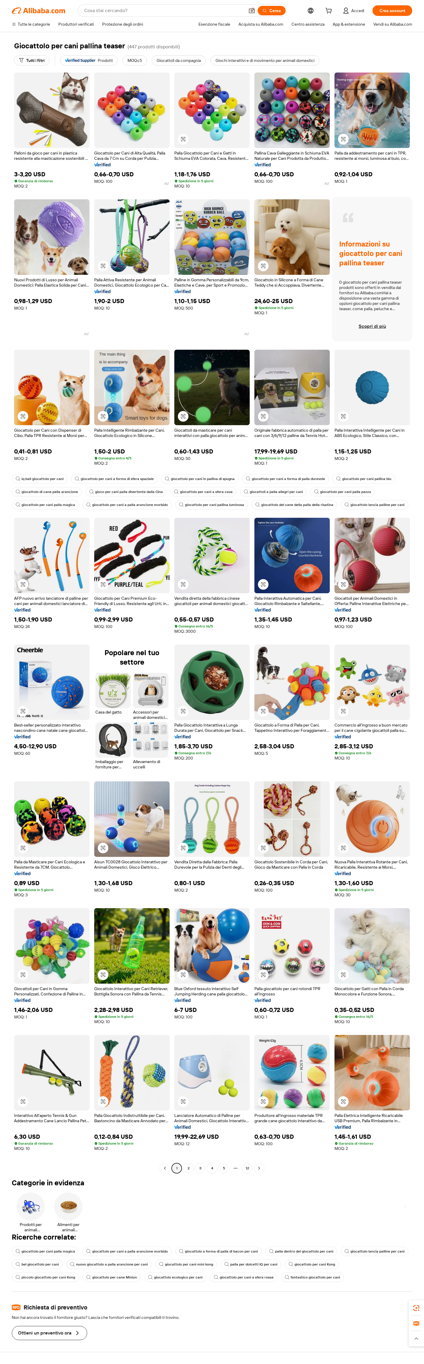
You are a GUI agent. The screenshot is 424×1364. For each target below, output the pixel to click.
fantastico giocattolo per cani (312, 1277)
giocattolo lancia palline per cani (374, 504)
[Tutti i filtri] (31, 60)
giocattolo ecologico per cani (175, 1277)
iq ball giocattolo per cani (40, 478)
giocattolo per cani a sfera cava (203, 491)
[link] (416, 1308)
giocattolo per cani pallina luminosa (211, 504)
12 (247, 1168)
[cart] (329, 11)
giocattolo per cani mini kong (186, 1264)
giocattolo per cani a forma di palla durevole (285, 478)
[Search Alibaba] (164, 10)
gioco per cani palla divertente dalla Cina (126, 491)
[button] (251, 10)
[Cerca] (272, 10)
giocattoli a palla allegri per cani (273, 491)
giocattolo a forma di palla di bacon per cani (218, 1251)
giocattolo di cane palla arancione (47, 491)
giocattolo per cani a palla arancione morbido (127, 504)
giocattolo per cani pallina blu (363, 478)
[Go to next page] (259, 1168)
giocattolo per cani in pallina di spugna (200, 478)
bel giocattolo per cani (37, 1264)
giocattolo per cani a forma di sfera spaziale (114, 478)
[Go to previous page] (165, 1168)
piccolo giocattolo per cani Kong (45, 1277)
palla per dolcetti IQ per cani (250, 1264)
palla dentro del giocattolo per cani (301, 1251)
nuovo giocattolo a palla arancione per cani (109, 1264)
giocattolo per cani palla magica (45, 504)
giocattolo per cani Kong (312, 1264)
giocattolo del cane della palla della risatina (294, 504)
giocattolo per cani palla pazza (342, 491)
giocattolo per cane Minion (111, 1277)
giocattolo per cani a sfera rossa (244, 1277)
